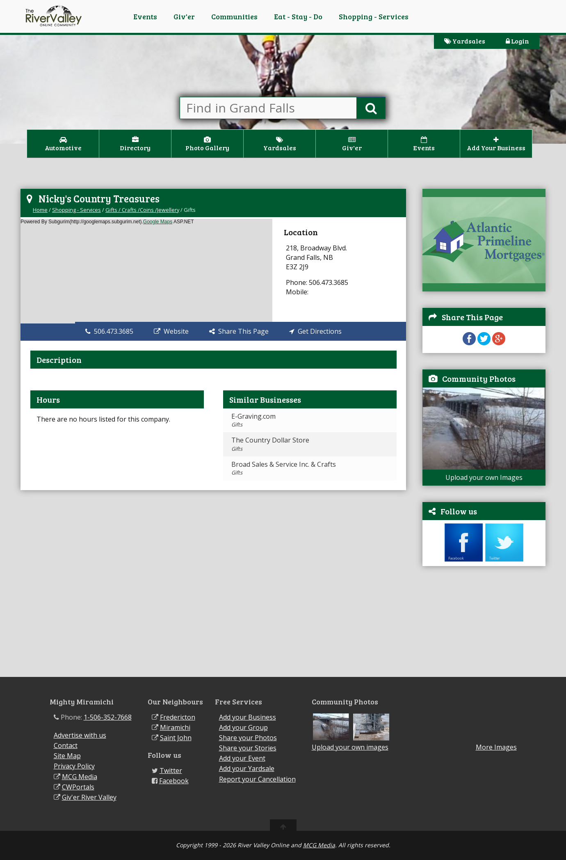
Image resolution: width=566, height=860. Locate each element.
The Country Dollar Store (270, 444)
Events (145, 16)
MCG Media (79, 776)
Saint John (176, 737)
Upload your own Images (484, 477)
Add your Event (242, 758)
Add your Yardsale (246, 768)
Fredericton (177, 717)
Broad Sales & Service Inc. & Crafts (283, 468)
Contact (66, 745)
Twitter (171, 770)
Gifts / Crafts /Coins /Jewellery (142, 209)
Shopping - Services (374, 16)
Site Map (67, 755)
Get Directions (315, 331)
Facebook (174, 780)
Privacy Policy (74, 766)
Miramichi (175, 727)
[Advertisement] (483, 625)
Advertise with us (80, 735)
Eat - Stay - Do (298, 16)
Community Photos (479, 378)
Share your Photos (248, 737)
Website (171, 331)
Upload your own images (350, 747)
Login (517, 41)
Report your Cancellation (257, 779)
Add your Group (243, 727)
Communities (234, 16)
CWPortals (78, 786)
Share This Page (239, 331)
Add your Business (247, 717)
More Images (496, 747)
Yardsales (464, 41)
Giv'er (184, 16)
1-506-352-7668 (108, 717)
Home (40, 209)
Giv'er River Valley (89, 797)
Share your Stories (247, 747)
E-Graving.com (253, 420)
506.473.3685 (109, 331)
